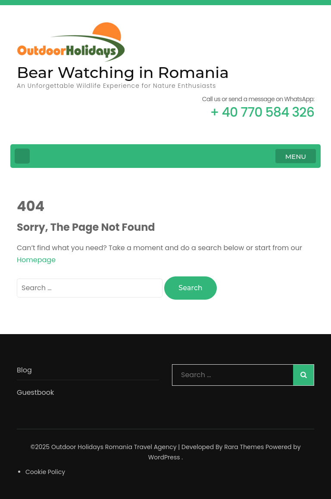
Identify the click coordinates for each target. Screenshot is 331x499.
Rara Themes (244, 447)
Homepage (36, 260)
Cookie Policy (45, 472)
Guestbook (35, 392)
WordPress (164, 457)
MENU (295, 156)
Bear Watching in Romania (123, 72)
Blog (24, 370)
